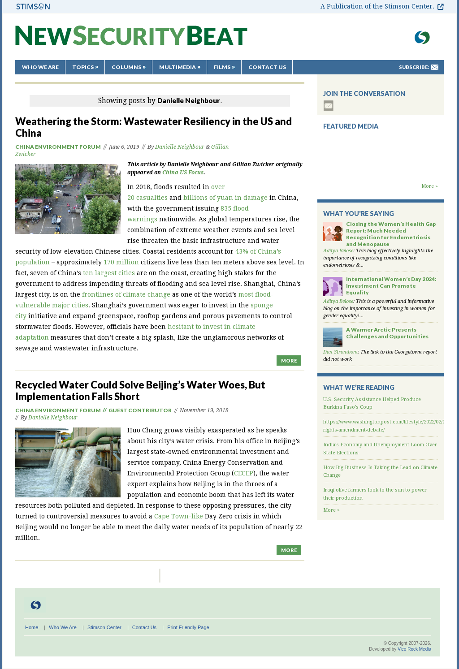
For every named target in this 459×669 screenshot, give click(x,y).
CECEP (243, 473)
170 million (121, 262)
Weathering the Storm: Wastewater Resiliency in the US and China (153, 127)
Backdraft (380, 174)
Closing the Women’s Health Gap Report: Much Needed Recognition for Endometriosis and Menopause (391, 233)
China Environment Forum (58, 146)
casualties (152, 197)
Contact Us (267, 67)
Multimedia (177, 67)
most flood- (255, 294)
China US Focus (183, 172)
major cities (70, 305)
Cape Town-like (178, 516)
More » (429, 186)
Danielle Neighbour (179, 147)
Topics (83, 67)
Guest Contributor (140, 410)
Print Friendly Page (188, 627)
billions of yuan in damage (225, 197)
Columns (126, 67)
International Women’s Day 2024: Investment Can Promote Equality (391, 286)
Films (222, 67)
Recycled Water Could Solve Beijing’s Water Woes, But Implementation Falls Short (140, 390)
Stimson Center (104, 627)
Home (31, 627)
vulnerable (32, 305)
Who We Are (40, 67)
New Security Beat (131, 40)
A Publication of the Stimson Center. (377, 6)
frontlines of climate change (126, 294)
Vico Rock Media (414, 649)
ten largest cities (109, 272)
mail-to (434, 67)
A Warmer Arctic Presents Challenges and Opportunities (387, 333)
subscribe (328, 105)
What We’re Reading (358, 387)
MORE (289, 360)
